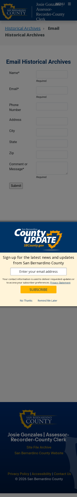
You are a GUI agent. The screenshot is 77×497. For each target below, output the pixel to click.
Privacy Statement (60, 282)
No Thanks (26, 300)
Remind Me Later (47, 300)
